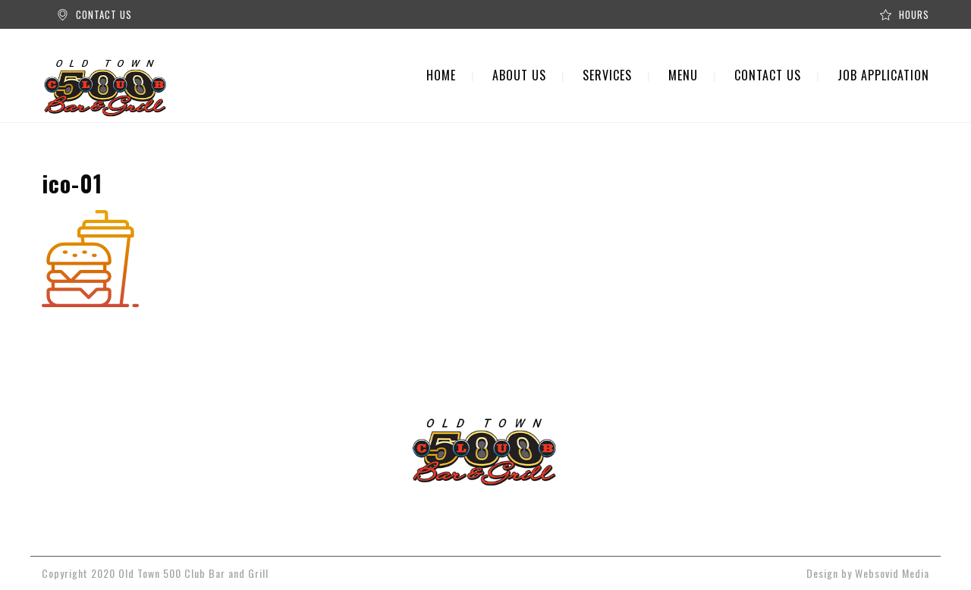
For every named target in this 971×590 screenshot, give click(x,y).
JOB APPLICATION (883, 75)
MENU (683, 75)
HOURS (914, 14)
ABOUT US (519, 75)
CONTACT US (104, 14)
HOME (441, 75)
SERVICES (607, 75)
